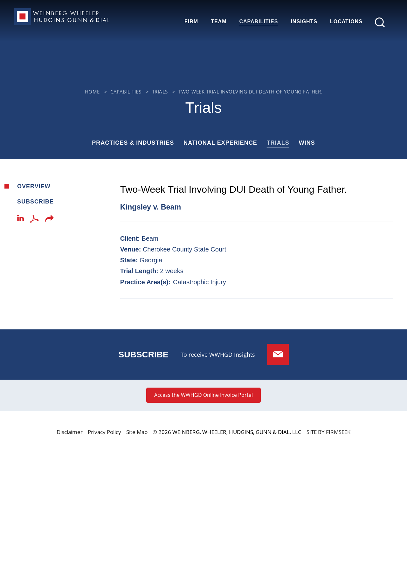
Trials (160, 91)
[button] (49, 220)
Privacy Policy (104, 432)
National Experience (220, 143)
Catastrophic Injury (199, 282)
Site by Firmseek (328, 432)
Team (218, 21)
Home (92, 91)
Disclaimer (70, 432)
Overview (34, 186)
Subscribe (35, 201)
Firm (191, 21)
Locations (346, 21)
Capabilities (258, 21)
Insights (304, 21)
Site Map (137, 432)
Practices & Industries (133, 143)
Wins (307, 143)
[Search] (380, 22)
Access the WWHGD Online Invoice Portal (203, 394)
